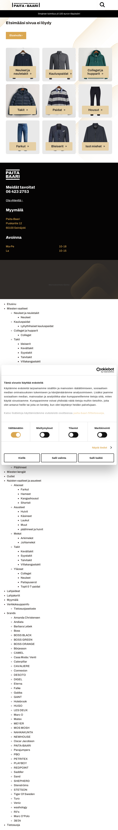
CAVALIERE (22, 666)
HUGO (18, 705)
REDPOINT (21, 767)
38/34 (17, 820)
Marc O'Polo (22, 816)
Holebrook (20, 701)
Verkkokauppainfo (18, 604)
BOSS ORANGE (24, 644)
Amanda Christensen (27, 617)
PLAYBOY (20, 763)
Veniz (17, 802)
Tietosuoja (13, 824)
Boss (17, 630)
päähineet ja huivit (32, 529)
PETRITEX (21, 758)
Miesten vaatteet (17, 308)
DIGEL (18, 679)
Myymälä (12, 599)
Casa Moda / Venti (25, 657)
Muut (24, 524)
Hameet (26, 493)
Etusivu (11, 304)
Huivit (24, 511)
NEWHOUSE (22, 736)
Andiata (18, 621)
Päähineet (20, 467)
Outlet (11, 476)
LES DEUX (21, 710)
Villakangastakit (31, 361)
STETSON (20, 789)
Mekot (17, 533)
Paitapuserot (29, 582)
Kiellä (21, 457)
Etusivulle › (16, 35)
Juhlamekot (28, 542)
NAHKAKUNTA (23, 732)
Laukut (25, 520)
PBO (17, 754)
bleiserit (26, 343)
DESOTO (20, 674)
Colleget (26, 335)
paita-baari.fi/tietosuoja (88, 412)
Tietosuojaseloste (25, 608)
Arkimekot (27, 538)
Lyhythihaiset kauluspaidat (37, 326)
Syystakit (26, 352)
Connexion (20, 670)
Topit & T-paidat (30, 586)
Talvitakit (26, 357)
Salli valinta (59, 457)
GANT (18, 696)
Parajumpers (22, 749)
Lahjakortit (13, 595)
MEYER (19, 723)
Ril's (16, 811)
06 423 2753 (17, 191)
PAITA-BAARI (22, 745)
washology (20, 807)
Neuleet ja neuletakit (22, 72)
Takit (20, 110)
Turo (16, 798)
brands (11, 613)
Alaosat (18, 485)
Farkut (21, 146)
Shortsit (26, 502)
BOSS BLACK (23, 635)
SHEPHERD (22, 780)
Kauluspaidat (58, 73)
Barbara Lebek (23, 626)
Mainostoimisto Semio (59, 285)
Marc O (18, 714)
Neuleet (26, 317)
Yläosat (18, 568)
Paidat (57, 110)
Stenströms (21, 785)
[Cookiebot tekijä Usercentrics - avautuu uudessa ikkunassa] (99, 370)
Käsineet (26, 516)
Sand (17, 776)
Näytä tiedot (99, 447)
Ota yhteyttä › (14, 200)
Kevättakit (27, 348)
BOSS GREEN (23, 639)
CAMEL (19, 652)
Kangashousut (30, 498)
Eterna (18, 683)
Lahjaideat (13, 591)
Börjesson (20, 648)
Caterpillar (20, 661)
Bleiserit (57, 146)
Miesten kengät (16, 471)
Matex (18, 719)
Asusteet (19, 507)
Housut (93, 110)
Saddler (19, 771)
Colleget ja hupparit (95, 72)
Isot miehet (94, 146)
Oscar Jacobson (24, 741)
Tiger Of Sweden (24, 794)
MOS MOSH (22, 727)
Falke (17, 688)
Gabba (18, 692)
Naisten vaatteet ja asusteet (24, 480)
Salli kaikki (96, 457)
